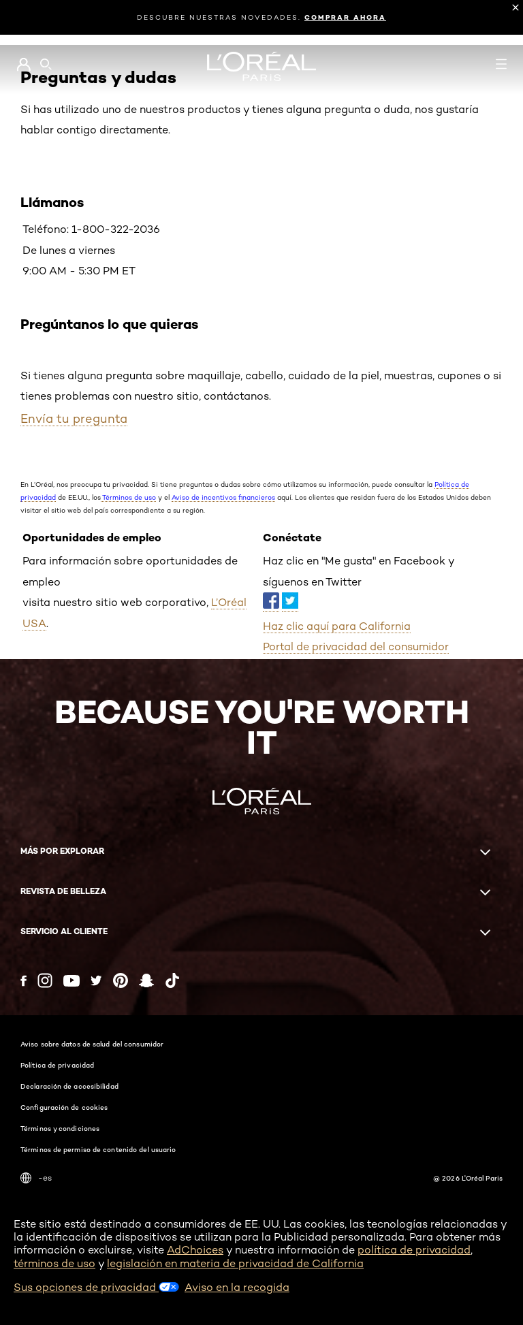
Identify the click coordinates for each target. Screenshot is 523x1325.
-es (36, 1177)
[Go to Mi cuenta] (23, 64)
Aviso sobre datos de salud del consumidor (91, 1044)
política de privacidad (414, 1249)
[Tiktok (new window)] (172, 980)
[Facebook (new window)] (23, 981)
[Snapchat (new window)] (146, 980)
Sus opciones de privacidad (96, 1287)
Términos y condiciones (59, 1128)
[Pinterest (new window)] (120, 980)
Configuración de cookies (64, 1107)
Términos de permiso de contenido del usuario (98, 1149)
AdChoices (195, 1249)
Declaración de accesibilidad (69, 1086)
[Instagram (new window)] (44, 980)
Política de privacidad (57, 1065)
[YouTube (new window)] (71, 981)
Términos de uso (128, 497)
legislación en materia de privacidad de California (235, 1263)
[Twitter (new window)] (96, 980)
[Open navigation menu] (501, 64)
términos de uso (54, 1263)
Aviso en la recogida (237, 1287)
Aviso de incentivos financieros (223, 497)
